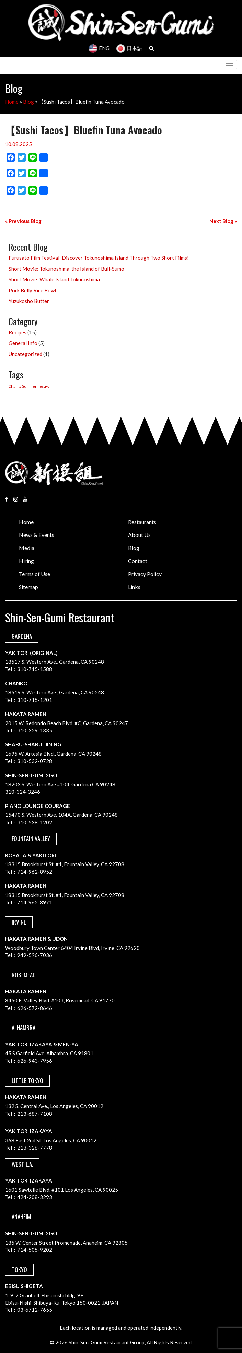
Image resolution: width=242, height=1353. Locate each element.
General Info (23, 343)
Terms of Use (34, 573)
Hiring (26, 560)
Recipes (17, 332)
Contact (137, 560)
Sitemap (28, 587)
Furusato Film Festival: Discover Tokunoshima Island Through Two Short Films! (99, 258)
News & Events (36, 534)
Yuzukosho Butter (29, 301)
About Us (139, 534)
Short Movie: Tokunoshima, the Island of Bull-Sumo (66, 269)
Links (134, 587)
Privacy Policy (145, 573)
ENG (99, 48)
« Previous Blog (23, 221)
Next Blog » (223, 221)
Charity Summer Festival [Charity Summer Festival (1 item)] (30, 386)
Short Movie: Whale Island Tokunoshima (54, 279)
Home (12, 101)
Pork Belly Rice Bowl (32, 290)
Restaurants (142, 522)
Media (26, 547)
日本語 (129, 48)
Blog (28, 101)
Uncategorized (25, 354)
